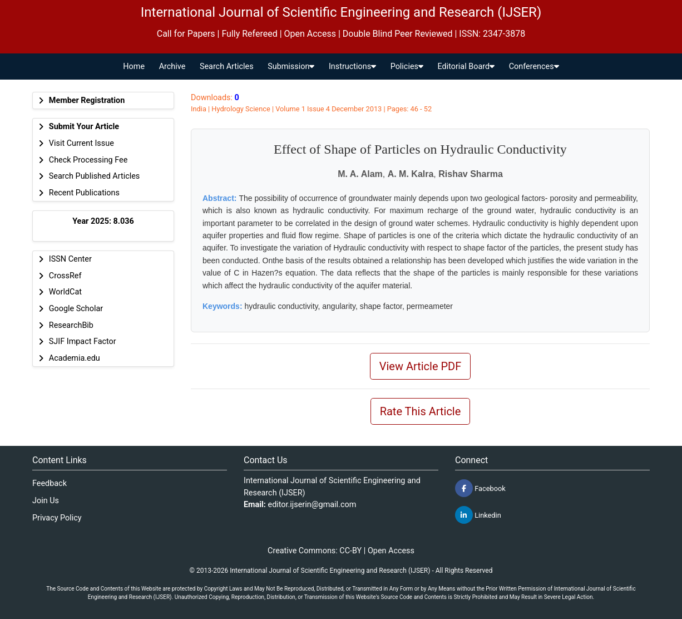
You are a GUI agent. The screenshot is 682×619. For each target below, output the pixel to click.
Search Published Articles (94, 176)
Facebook (480, 488)
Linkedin (478, 515)
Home (134, 66)
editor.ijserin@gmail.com (312, 504)
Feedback (49, 483)
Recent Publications (84, 193)
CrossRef (65, 276)
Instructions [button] (352, 66)
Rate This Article (420, 411)
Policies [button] (407, 66)
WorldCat (65, 292)
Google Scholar (76, 308)
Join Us (45, 500)
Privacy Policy (57, 518)
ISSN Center (70, 259)
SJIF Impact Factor (82, 341)
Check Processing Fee (88, 160)
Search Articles (227, 66)
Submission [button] (291, 66)
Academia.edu (74, 358)
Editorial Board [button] (466, 66)
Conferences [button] (534, 66)
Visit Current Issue (81, 143)
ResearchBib (71, 325)
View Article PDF (420, 366)
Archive (172, 66)
